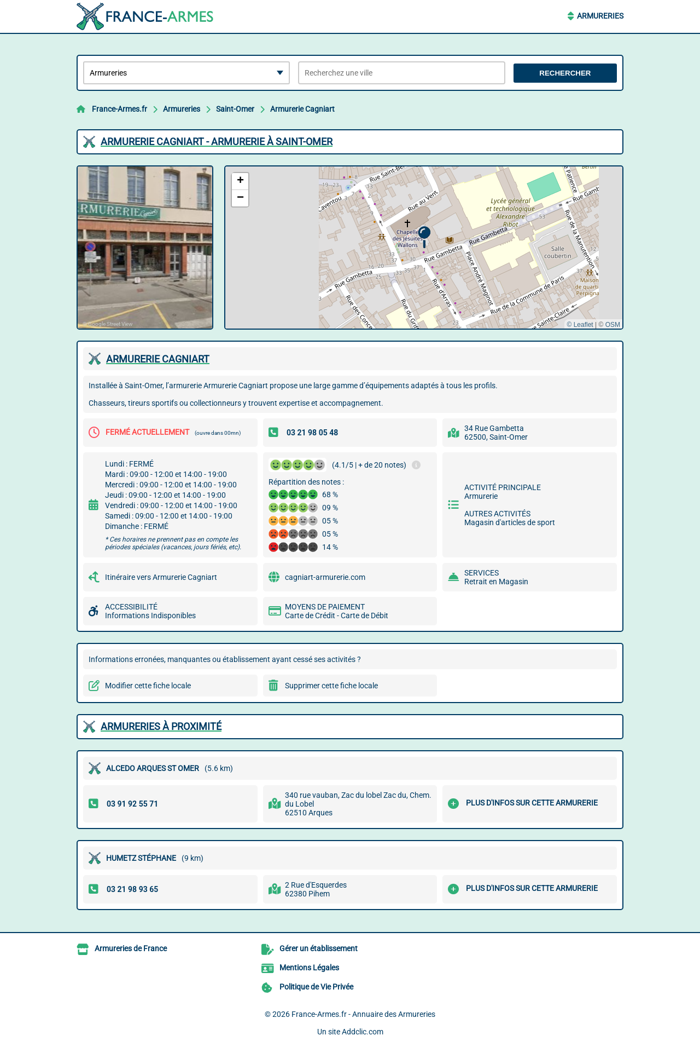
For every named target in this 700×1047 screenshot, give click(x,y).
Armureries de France (131, 948)
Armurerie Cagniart (302, 109)
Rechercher (565, 73)
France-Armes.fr (119, 109)
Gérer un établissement (318, 948)
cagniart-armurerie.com (325, 577)
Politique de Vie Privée (316, 986)
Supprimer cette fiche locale (331, 685)
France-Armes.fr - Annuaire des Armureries (363, 1014)
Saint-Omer (235, 109)
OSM (612, 325)
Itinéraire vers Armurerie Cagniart (161, 577)
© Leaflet (580, 325)
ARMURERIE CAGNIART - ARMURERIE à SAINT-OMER (216, 141)
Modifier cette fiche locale (148, 685)
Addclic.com (362, 1031)
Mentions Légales (309, 967)
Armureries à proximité (161, 726)
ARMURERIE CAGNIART (157, 359)
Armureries (600, 15)
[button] (424, 237)
